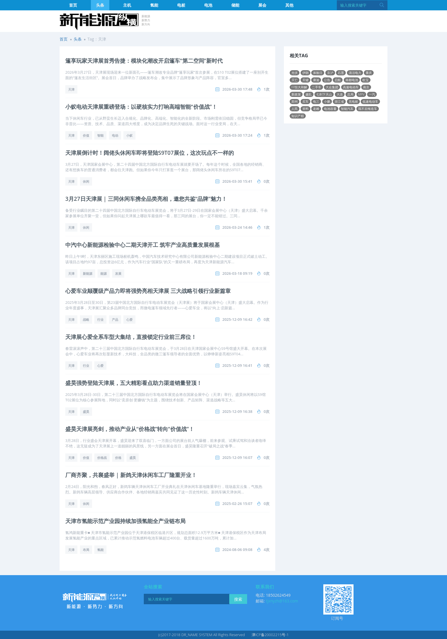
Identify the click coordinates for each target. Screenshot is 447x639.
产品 (115, 319)
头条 (100, 5)
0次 (267, 181)
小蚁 (129, 135)
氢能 (154, 5)
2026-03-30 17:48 (237, 89)
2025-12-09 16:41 (237, 365)
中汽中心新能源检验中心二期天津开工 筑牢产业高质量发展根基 (142, 245)
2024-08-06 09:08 (237, 549)
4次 (267, 549)
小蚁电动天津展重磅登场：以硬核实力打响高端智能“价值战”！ (141, 106)
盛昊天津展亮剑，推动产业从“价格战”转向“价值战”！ (129, 429)
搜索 (238, 599)
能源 (103, 273)
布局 (86, 550)
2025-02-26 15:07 (237, 503)
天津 (71, 89)
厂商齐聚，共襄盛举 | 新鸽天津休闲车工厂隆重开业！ (131, 475)
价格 (118, 457)
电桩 (181, 5)
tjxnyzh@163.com (282, 601)
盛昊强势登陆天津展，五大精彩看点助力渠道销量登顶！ (133, 383)
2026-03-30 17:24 (237, 135)
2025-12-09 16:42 (237, 319)
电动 (115, 135)
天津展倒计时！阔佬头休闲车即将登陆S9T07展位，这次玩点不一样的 (149, 153)
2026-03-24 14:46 (237, 227)
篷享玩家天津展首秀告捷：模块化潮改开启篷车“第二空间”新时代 (144, 60)
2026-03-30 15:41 (237, 181)
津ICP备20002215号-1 (270, 634)
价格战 (102, 457)
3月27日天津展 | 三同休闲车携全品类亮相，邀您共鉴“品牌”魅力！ (146, 199)
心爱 (129, 319)
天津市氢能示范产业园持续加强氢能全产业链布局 (125, 521)
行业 (100, 319)
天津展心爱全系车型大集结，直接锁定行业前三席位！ (130, 337)
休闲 (86, 181)
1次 (267, 89)
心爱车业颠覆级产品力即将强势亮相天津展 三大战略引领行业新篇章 (148, 291)
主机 (127, 5)
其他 (289, 5)
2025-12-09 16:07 (237, 457)
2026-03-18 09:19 (237, 273)
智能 (100, 135)
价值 (86, 135)
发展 (118, 273)
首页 (73, 5)
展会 (262, 5)
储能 (235, 5)
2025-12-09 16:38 (237, 411)
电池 (208, 5)
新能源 (87, 273)
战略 (86, 319)
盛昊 (86, 411)
